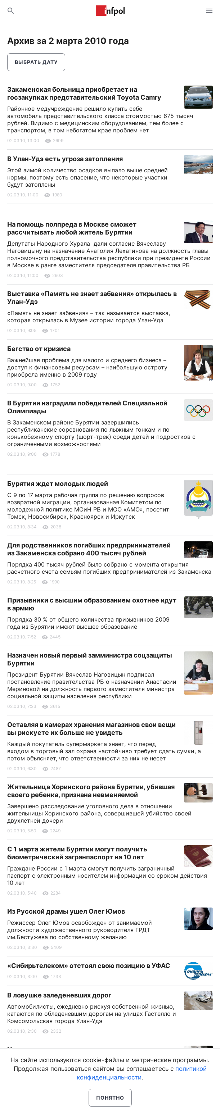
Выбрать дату (36, 62)
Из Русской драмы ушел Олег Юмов (66, 911)
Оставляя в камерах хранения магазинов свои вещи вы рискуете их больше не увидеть (91, 728)
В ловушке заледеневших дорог (59, 995)
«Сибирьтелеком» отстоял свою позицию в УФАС (88, 965)
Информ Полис (110, 11)
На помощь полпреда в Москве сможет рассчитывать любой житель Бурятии (71, 228)
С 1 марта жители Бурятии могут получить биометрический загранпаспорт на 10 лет (77, 853)
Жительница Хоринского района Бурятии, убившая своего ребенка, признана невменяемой (91, 791)
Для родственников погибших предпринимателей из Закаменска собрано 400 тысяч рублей (89, 549)
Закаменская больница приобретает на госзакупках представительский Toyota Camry (84, 93)
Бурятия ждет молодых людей (57, 483)
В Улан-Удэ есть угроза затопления (65, 159)
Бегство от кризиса (39, 349)
